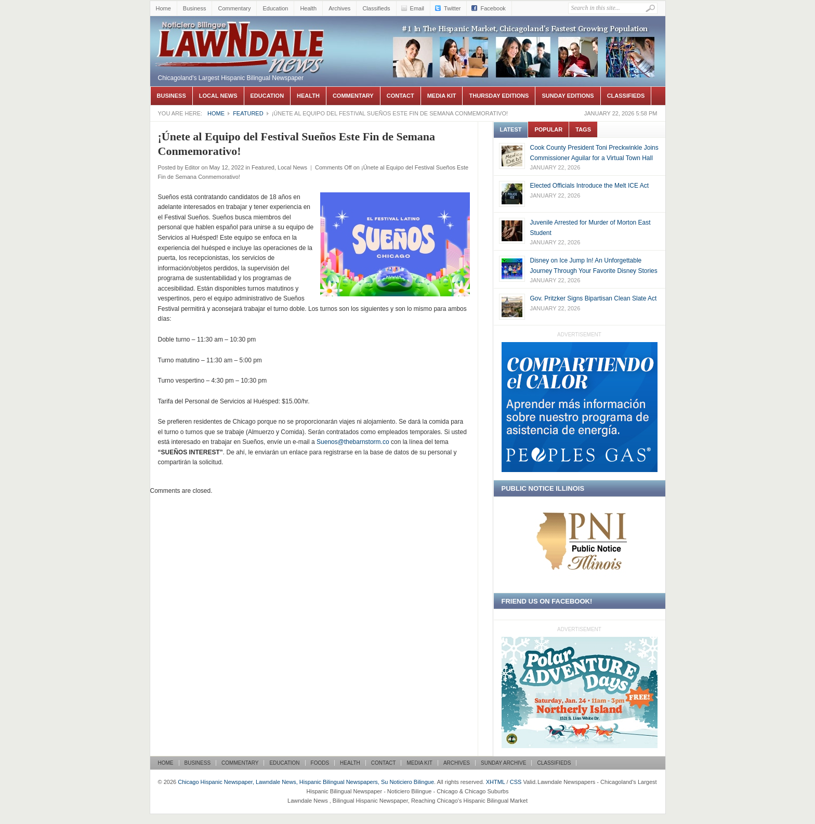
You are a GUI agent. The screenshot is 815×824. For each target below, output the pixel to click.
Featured (248, 113)
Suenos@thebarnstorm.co (353, 442)
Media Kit (441, 96)
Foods (320, 763)
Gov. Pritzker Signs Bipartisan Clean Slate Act (593, 298)
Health (308, 8)
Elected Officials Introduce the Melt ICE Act (589, 185)
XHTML (495, 782)
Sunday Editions (568, 96)
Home (163, 8)
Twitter (452, 8)
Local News (218, 96)
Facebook (492, 8)
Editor (192, 167)
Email (417, 8)
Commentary (234, 8)
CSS (516, 782)
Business (194, 8)
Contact (400, 96)
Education (275, 8)
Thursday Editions (499, 96)
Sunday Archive (503, 763)
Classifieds (376, 8)
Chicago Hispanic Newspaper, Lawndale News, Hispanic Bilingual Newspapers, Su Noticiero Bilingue (241, 31)
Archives (339, 8)
